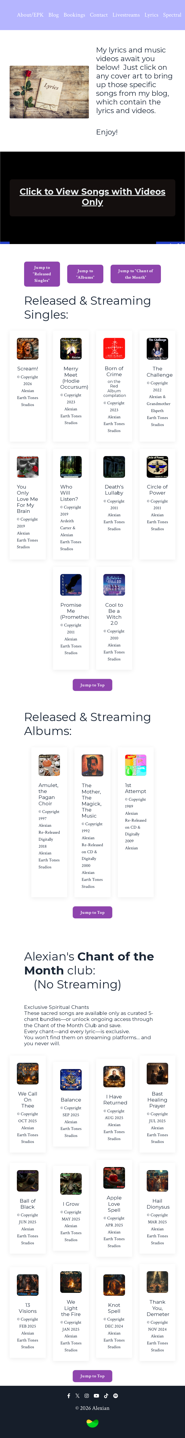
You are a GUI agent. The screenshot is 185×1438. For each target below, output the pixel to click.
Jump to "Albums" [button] (85, 274)
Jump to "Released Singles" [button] (42, 274)
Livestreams (126, 15)
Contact (99, 15)
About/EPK (30, 15)
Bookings (74, 15)
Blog (53, 15)
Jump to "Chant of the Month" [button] (135, 274)
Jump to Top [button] (92, 685)
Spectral (172, 15)
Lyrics (151, 15)
